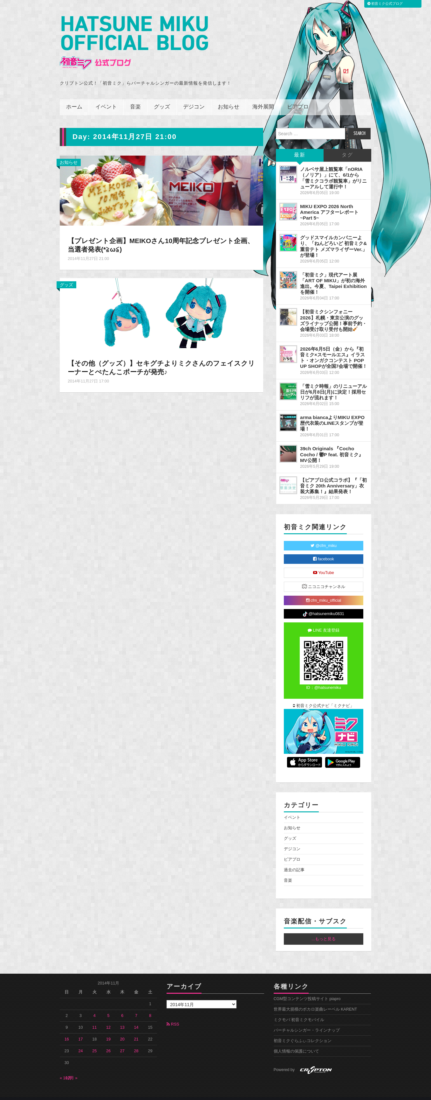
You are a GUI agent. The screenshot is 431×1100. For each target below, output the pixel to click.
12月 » (71, 1069)
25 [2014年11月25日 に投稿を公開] (94, 1042)
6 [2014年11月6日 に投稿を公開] (122, 1007)
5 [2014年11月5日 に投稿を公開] (108, 1007)
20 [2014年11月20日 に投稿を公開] (122, 1030)
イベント (106, 98)
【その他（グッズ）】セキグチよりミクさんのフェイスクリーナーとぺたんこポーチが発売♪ (158, 359)
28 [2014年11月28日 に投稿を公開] (136, 1042)
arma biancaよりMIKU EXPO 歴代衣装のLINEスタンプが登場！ (332, 414)
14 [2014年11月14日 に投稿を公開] (136, 1019)
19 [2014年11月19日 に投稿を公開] (108, 1030)
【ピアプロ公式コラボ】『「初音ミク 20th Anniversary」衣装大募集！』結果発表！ (333, 477)
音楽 (135, 98)
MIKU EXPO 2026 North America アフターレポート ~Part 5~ (329, 203)
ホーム (74, 98)
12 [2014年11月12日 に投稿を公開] (108, 1019)
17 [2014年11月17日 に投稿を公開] (81, 1030)
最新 (299, 146)
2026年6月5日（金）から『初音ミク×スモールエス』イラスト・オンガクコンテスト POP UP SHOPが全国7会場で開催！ (333, 349)
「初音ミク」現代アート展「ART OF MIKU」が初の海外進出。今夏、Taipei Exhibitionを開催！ (333, 274)
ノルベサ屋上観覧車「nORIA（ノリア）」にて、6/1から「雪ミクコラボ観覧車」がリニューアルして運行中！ (333, 169)
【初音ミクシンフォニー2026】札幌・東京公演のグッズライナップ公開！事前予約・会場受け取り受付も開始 (333, 311)
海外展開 (263, 98)
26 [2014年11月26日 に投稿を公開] (108, 1042)
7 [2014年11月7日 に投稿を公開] (136, 1007)
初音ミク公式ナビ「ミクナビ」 (323, 697)
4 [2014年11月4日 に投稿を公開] (94, 1007)
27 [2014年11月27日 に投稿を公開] (122, 1042)
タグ (347, 146)
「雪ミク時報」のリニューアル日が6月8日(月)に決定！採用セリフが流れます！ (333, 383)
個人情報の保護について (296, 1042)
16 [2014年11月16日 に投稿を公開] (67, 1030)
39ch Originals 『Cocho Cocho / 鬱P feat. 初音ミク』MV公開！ (331, 445)
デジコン (194, 98)
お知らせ (228, 98)
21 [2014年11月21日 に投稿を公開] (136, 1030)
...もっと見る (323, 930)
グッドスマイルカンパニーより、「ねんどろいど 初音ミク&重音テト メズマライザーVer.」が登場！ (333, 237)
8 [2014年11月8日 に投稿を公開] (150, 1007)
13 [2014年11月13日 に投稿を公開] (122, 1019)
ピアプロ (298, 98)
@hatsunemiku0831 (323, 605)
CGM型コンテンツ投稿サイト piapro (307, 990)
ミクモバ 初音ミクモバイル (299, 1011)
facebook (323, 550)
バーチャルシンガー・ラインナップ (307, 1021)
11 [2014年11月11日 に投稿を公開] (94, 1019)
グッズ (162, 98)
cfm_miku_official (323, 592)
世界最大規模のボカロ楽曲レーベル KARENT (315, 1000)
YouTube (323, 564)
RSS (173, 1015)
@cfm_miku (324, 537)
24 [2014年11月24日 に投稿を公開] (81, 1042)
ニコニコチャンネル (323, 577)
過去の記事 (294, 861)
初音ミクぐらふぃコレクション (303, 1032)
